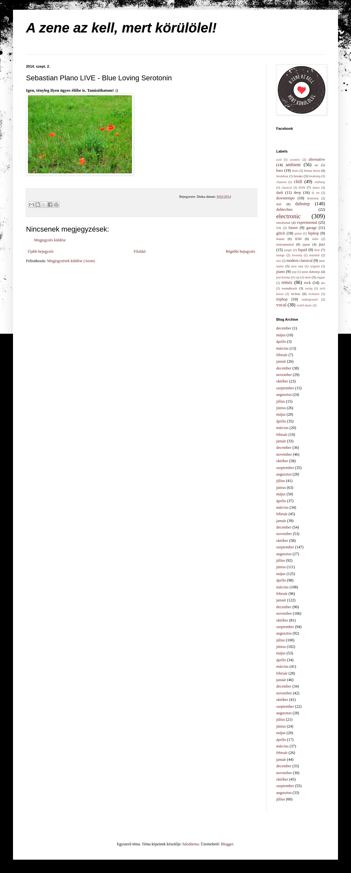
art (316, 165)
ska (323, 283)
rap (297, 277)
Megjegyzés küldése (50, 240)
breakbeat (282, 176)
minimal (314, 255)
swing (309, 288)
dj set (315, 193)
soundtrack (289, 288)
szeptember (285, 388)
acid (278, 159)
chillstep (319, 182)
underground (310, 299)
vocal (281, 304)
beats (295, 170)
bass (279, 170)
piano (280, 271)
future (293, 227)
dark (279, 192)
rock (307, 282)
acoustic (295, 159)
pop (294, 272)
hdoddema (191, 844)
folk (278, 228)
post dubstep (311, 272)
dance (316, 187)
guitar (298, 233)
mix (278, 260)
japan (306, 244)
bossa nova (311, 170)
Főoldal (140, 251)
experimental (307, 222)
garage (311, 227)
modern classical (299, 260)
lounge (280, 255)
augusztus (284, 394)
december (284, 328)
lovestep (297, 255)
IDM (298, 239)
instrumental (285, 244)
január (281, 361)
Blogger (227, 844)
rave (308, 277)
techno (295, 294)
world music (304, 305)
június (281, 408)
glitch (280, 233)
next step (297, 266)
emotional (283, 222)
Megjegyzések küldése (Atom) (71, 261)
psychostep (283, 277)
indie (315, 239)
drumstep (313, 198)
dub (278, 204)
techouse (313, 294)
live (316, 250)
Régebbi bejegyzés (240, 251)
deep (297, 192)
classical (286, 187)
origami (315, 266)
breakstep (315, 176)
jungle (288, 250)
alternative (316, 159)
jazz (322, 244)
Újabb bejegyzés (41, 251)
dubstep (302, 203)
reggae (321, 277)
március (282, 348)
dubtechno (284, 209)
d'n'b (302, 187)
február (282, 355)
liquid (302, 250)
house (280, 239)
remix (286, 282)
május (281, 335)
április (281, 341)
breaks (298, 176)
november (284, 374)
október (282, 381)
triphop (282, 299)
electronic (288, 216)
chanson (281, 182)
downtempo (285, 198)
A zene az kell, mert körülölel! (121, 27)
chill (298, 181)
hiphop (313, 233)
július (280, 401)
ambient (293, 164)
